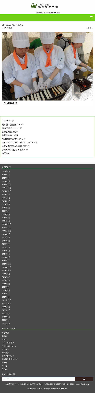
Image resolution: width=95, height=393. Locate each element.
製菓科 (4, 339)
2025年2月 (6, 218)
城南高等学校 (48, 388)
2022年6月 (6, 317)
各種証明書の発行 (10, 132)
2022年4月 (6, 323)
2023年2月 (6, 297)
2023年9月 (6, 274)
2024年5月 (6, 247)
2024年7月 (6, 241)
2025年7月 (6, 201)
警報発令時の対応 (10, 135)
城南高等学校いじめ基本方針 (15, 150)
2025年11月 (6, 188)
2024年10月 (6, 231)
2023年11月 (6, 267)
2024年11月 (6, 227)
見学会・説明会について (13, 125)
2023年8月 (6, 277)
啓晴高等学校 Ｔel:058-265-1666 (47, 12)
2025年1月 (6, 221)
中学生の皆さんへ (9, 346)
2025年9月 (6, 194)
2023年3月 (6, 294)
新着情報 (5, 353)
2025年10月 (6, 191)
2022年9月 (6, 307)
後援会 (4, 363)
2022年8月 (6, 310)
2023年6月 (6, 284)
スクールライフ (8, 343)
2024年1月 (6, 261)
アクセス (5, 349)
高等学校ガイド (8, 356)
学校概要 (5, 333)
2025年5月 (6, 208)
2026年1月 (6, 181)
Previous (7, 28)
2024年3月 (6, 254)
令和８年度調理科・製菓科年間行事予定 (20, 142)
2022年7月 (6, 313)
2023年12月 (6, 264)
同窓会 (4, 366)
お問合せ (6, 153)
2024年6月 (6, 244)
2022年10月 (6, 303)
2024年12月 (6, 224)
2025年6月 (6, 204)
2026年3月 (6, 175)
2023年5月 (6, 287)
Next (90, 28)
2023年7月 (6, 280)
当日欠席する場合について (14, 139)
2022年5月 (6, 320)
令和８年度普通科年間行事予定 (16, 146)
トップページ (8, 121)
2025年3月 (6, 214)
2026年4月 (6, 171)
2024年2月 (6, 257)
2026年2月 (6, 178)
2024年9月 (6, 234)
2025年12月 (6, 185)
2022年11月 (6, 300)
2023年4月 (6, 290)
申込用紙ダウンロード (12, 128)
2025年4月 (6, 211)
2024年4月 (6, 251)
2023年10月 (6, 270)
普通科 (4, 369)
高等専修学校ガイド (9, 359)
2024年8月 (6, 237)
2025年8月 (6, 198)
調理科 (4, 336)
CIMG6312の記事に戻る (12, 25)
